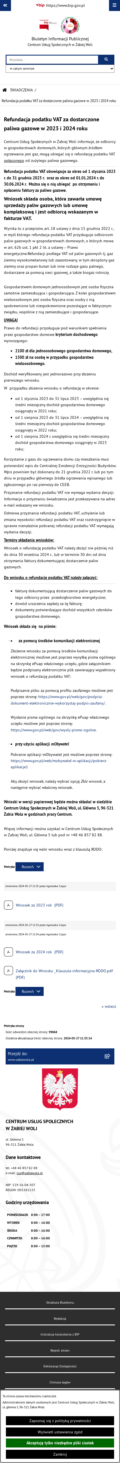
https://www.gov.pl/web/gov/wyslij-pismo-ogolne (53, 729)
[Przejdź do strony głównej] (60, 33)
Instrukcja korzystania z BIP (60, 1334)
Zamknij (60, 1454)
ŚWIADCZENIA (21, 90)
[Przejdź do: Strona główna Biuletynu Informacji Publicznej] (4, 90)
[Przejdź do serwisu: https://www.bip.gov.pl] (60, 5)
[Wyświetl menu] (114, 5)
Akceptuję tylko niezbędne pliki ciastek (60, 1443)
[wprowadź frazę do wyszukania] (52, 60)
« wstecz (109, 1006)
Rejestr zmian (60, 1350)
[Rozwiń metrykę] (29, 866)
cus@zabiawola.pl (30, 1173)
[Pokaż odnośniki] (5, 5)
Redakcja (60, 1318)
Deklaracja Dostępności (60, 1366)
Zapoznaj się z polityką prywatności (60, 1420)
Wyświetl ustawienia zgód (60, 1432)
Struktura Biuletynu (60, 1302)
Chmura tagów (60, 1382)
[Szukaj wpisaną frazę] (106, 60)
